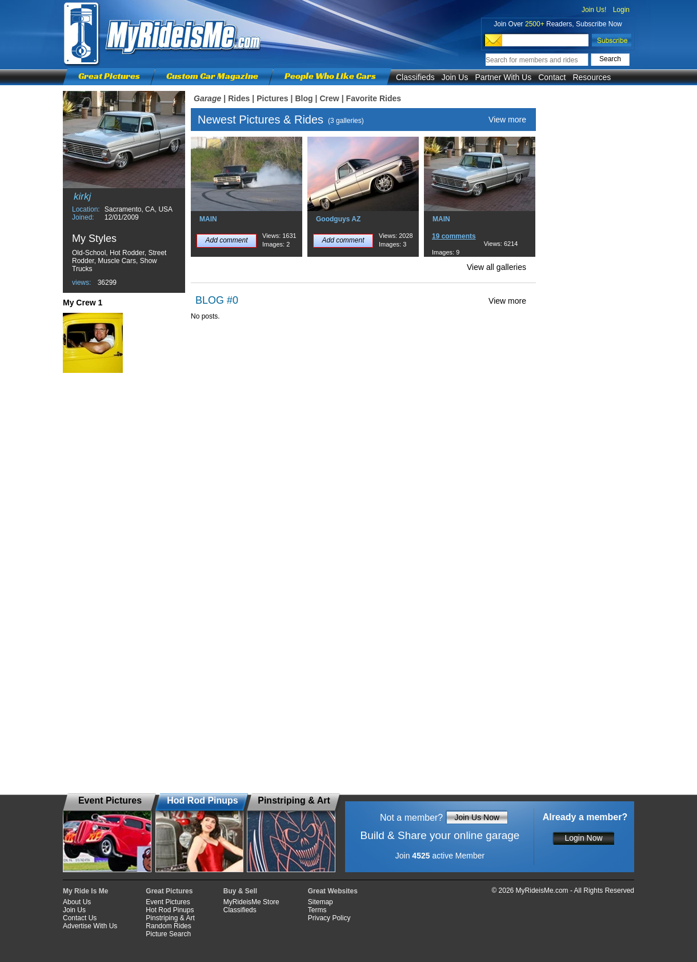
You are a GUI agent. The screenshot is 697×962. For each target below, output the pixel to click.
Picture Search (168, 934)
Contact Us (80, 918)
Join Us (455, 77)
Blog (304, 98)
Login (621, 10)
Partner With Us (503, 77)
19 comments (454, 236)
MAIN (208, 219)
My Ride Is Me (85, 891)
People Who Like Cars (330, 76)
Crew (329, 98)
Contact (552, 77)
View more (507, 120)
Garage (207, 98)
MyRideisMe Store (251, 902)
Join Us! (594, 10)
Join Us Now (476, 817)
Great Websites (333, 891)
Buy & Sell (240, 891)
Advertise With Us (90, 926)
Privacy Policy (329, 918)
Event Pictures (168, 902)
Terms (317, 910)
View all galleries (496, 267)
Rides (239, 98)
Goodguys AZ (338, 219)
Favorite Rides (373, 98)
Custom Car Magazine (212, 76)
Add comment (226, 240)
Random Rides (168, 926)
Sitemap (320, 902)
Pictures (272, 98)
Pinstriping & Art (170, 918)
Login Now (583, 837)
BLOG (209, 300)
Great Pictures (109, 76)
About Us (77, 902)
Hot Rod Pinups (170, 910)
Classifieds (415, 77)
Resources (591, 77)
